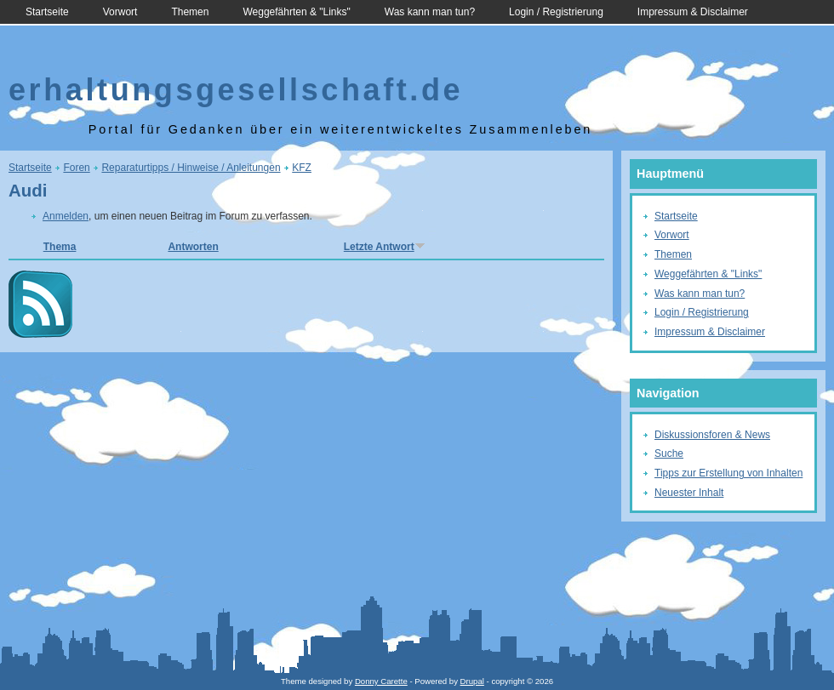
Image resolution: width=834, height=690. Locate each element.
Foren (76, 168)
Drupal (472, 681)
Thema (60, 247)
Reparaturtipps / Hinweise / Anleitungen (190, 168)
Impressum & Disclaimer (692, 12)
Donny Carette (381, 681)
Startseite (47, 12)
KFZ (301, 168)
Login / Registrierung (556, 12)
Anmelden (66, 216)
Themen (189, 12)
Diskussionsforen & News (712, 435)
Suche (668, 453)
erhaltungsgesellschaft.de (236, 89)
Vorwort (120, 12)
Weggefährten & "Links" (296, 12)
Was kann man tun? (430, 12)
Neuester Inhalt (688, 493)
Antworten (193, 247)
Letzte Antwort (385, 247)
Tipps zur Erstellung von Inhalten (728, 473)
